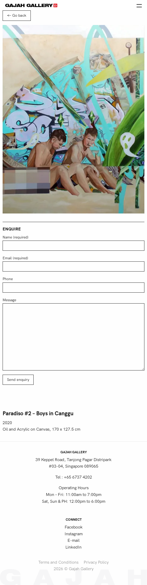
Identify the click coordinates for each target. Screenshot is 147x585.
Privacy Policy (96, 562)
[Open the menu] (139, 5)
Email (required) (73, 264)
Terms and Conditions (58, 562)
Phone (73, 284)
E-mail (73, 540)
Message (73, 334)
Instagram (74, 534)
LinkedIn (73, 547)
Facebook (74, 527)
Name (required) (73, 243)
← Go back (16, 15)
